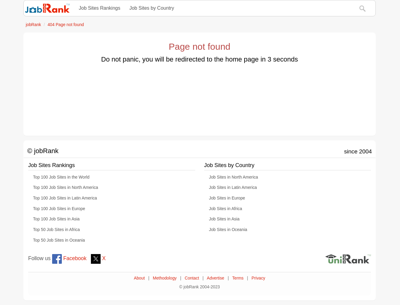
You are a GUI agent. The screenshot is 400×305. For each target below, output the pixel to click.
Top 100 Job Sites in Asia (56, 219)
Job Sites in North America (233, 177)
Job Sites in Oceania (228, 229)
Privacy (258, 278)
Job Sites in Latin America (233, 187)
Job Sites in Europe (227, 198)
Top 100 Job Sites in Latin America (65, 198)
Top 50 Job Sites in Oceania (59, 240)
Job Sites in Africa (225, 208)
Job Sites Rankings (99, 8)
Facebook (69, 258)
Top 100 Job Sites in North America (65, 187)
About (139, 278)
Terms (237, 278)
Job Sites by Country (151, 8)
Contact (192, 278)
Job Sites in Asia (224, 219)
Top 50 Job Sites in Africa (56, 229)
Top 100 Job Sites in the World (61, 177)
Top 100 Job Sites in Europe (59, 208)
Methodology (165, 278)
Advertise (215, 278)
